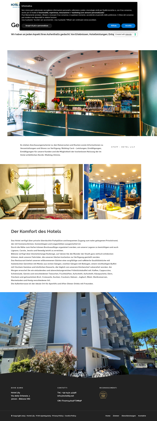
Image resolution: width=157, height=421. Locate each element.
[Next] (133, 191)
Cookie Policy (70, 416)
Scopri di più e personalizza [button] (37, 26)
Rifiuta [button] (114, 26)
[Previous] (7, 191)
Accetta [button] (128, 26)
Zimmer (116, 416)
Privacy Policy (57, 416)
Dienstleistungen (129, 416)
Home (107, 416)
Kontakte (142, 416)
